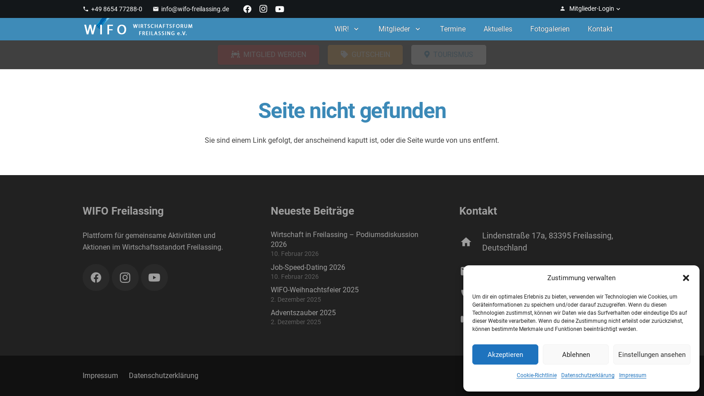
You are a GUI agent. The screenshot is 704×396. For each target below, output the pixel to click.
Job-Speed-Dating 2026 (308, 267)
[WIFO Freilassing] (138, 29)
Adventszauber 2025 (303, 312)
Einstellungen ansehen (652, 355)
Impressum (633, 375)
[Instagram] (263, 9)
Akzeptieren (505, 355)
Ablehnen (576, 355)
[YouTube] (280, 9)
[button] (686, 277)
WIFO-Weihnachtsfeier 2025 (315, 290)
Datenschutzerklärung (588, 375)
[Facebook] (247, 9)
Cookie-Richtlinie (537, 375)
